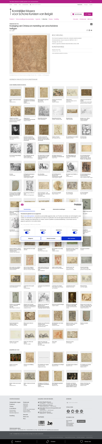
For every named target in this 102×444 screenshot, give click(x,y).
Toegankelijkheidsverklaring (70, 437)
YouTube (72, 413)
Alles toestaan (71, 238)
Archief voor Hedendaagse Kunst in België (29, 410)
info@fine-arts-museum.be (53, 429)
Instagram (77, 413)
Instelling (56, 19)
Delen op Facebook (87, 30)
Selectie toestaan (51, 238)
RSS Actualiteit (69, 424)
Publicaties (25, 405)
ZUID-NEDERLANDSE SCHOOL (60, 53)
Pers (20, 4)
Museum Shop (13, 411)
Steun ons (26, 416)
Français (86, 4)
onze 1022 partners (29, 216)
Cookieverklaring (89, 437)
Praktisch (12, 19)
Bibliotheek (25, 404)
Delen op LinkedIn (89, 30)
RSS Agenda (69, 420)
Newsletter (82, 421)
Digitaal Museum (27, 411)
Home (11, 4)
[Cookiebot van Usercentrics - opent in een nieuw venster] (75, 205)
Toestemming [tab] (27, 209)
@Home (90, 19)
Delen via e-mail (91, 30)
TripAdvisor (81, 413)
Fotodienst (25, 406)
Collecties (44, 19)
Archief (24, 408)
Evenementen (25, 4)
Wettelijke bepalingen (81, 437)
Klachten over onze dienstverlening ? (56, 437)
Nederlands (79, 4)
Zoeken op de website (30, 4)
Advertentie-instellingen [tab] (59, 209)
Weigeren (30, 238)
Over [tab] (75, 209)
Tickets (89, 14)
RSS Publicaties (69, 425)
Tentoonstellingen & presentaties (25, 19)
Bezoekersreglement (14, 412)
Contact (15, 4)
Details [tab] (43, 209)
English (90, 4)
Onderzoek (82, 19)
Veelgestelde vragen (15, 402)
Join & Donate (78, 14)
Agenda (37, 19)
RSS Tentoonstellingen (70, 422)
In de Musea (13, 408)
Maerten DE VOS (56, 50)
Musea (51, 19)
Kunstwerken (91, 24)
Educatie (75, 19)
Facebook (68, 413)
